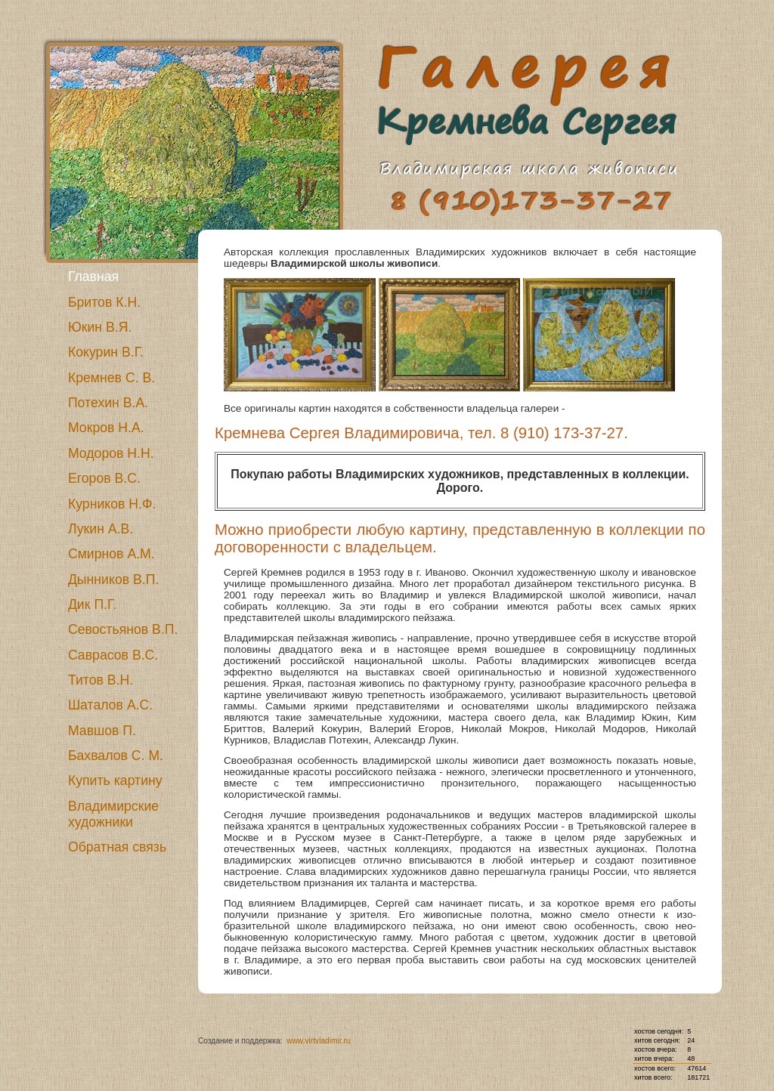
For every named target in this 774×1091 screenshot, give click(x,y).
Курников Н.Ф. (112, 504)
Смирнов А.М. (111, 553)
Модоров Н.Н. (111, 453)
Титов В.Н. (100, 680)
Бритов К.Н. (104, 302)
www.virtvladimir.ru (318, 1041)
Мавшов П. (102, 730)
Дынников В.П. (113, 579)
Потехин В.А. (108, 402)
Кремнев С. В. (111, 377)
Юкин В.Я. (100, 327)
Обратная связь (117, 847)
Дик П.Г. (92, 604)
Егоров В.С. (104, 478)
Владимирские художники (113, 814)
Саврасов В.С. (113, 655)
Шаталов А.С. (110, 704)
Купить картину (115, 780)
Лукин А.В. (100, 528)
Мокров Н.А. (106, 427)
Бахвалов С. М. (115, 755)
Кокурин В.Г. (106, 352)
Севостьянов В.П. (123, 629)
